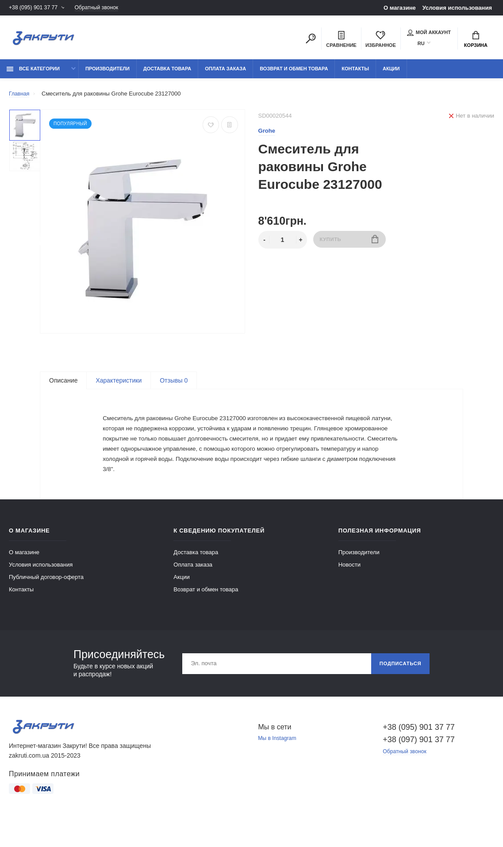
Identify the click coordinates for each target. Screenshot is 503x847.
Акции (391, 71)
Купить (349, 243)
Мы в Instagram (278, 758)
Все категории (33, 71)
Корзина (476, 40)
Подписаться (398, 682)
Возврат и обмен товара (294, 71)
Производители (107, 71)
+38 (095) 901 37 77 (35, 7)
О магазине (400, 7)
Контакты (355, 71)
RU (421, 44)
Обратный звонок (102, 7)
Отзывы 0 (174, 383)
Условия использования (457, 7)
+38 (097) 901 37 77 (419, 758)
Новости (349, 583)
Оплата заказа (225, 71)
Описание (63, 383)
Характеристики (119, 383)
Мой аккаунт (429, 33)
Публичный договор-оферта (46, 596)
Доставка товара (167, 71)
